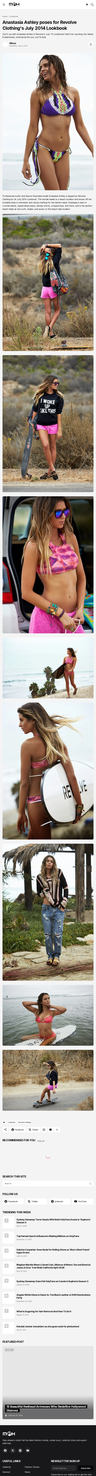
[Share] (91, 44)
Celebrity (6, 1467)
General (6, 1472)
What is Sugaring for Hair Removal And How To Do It (43, 1311)
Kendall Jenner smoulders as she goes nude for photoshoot (47, 1326)
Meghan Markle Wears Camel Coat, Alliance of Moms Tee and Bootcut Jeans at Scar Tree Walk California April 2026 (53, 1266)
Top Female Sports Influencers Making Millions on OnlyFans (47, 1236)
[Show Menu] (4, 4)
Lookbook (14, 16)
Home (5, 16)
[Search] (92, 4)
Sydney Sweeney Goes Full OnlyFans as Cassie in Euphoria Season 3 (52, 1281)
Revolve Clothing (24, 1122)
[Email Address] (63, 1468)
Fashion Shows (32, 1467)
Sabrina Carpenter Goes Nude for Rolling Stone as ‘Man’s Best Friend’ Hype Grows (53, 1251)
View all (40, 1141)
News (27, 1472)
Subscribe (85, 1468)
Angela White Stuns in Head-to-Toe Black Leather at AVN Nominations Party (53, 1296)
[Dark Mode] (87, 4)
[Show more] (57, 1129)
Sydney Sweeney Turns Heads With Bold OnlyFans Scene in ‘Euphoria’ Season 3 (53, 1221)
